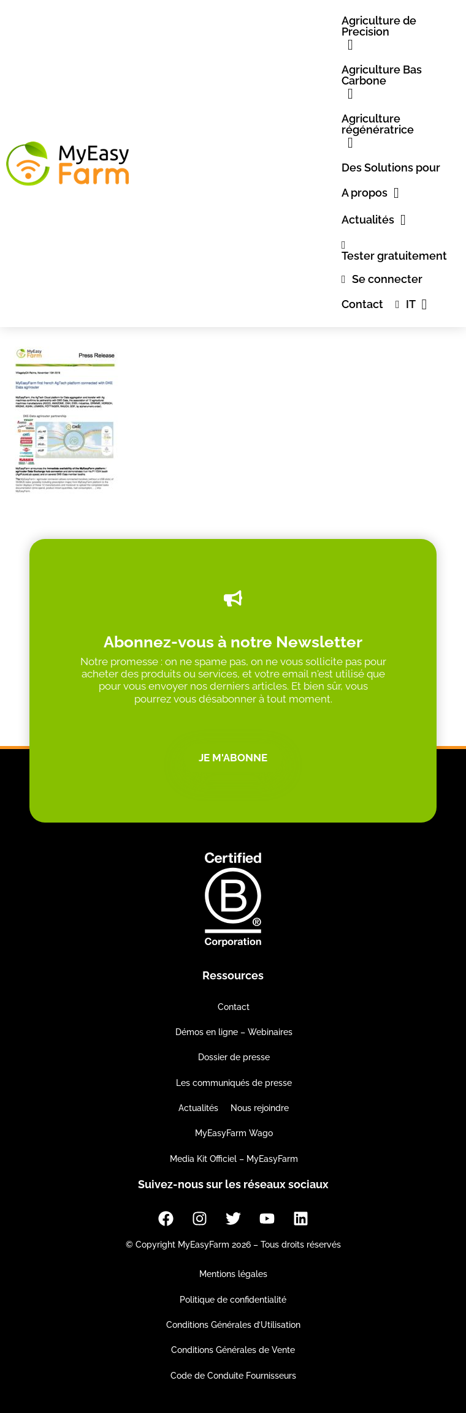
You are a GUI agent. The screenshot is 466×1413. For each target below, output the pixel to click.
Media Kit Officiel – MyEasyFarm (234, 1159)
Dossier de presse (234, 1057)
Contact (234, 1007)
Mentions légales (233, 1274)
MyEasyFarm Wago (234, 1133)
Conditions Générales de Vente (233, 1350)
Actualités (198, 1108)
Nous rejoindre (260, 1108)
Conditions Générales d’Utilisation (233, 1325)
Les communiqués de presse (234, 1083)
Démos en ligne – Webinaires (233, 1032)
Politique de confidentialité (233, 1300)
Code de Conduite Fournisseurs (233, 1376)
